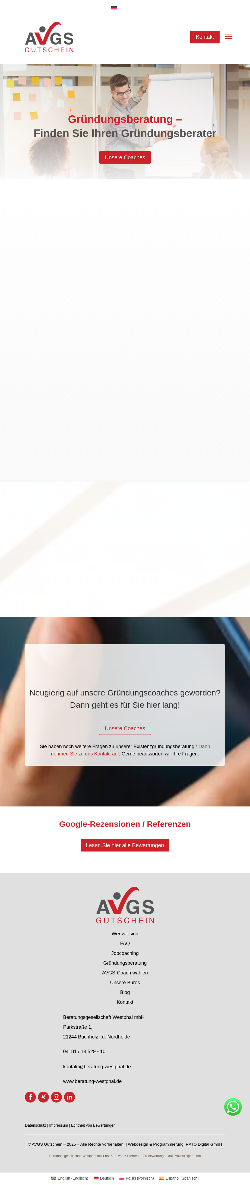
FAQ (125, 943)
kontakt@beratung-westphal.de (97, 1066)
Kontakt (204, 37)
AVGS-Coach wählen (125, 973)
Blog (125, 992)
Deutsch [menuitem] (107, 1178)
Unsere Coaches (125, 157)
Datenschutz (36, 1125)
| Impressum (58, 1125)
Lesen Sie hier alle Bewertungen (125, 845)
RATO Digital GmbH (204, 1144)
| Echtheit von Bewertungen (92, 1125)
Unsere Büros (125, 982)
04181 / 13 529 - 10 (84, 1051)
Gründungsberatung (125, 963)
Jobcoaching (125, 953)
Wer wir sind (125, 933)
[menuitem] (70, 1178)
